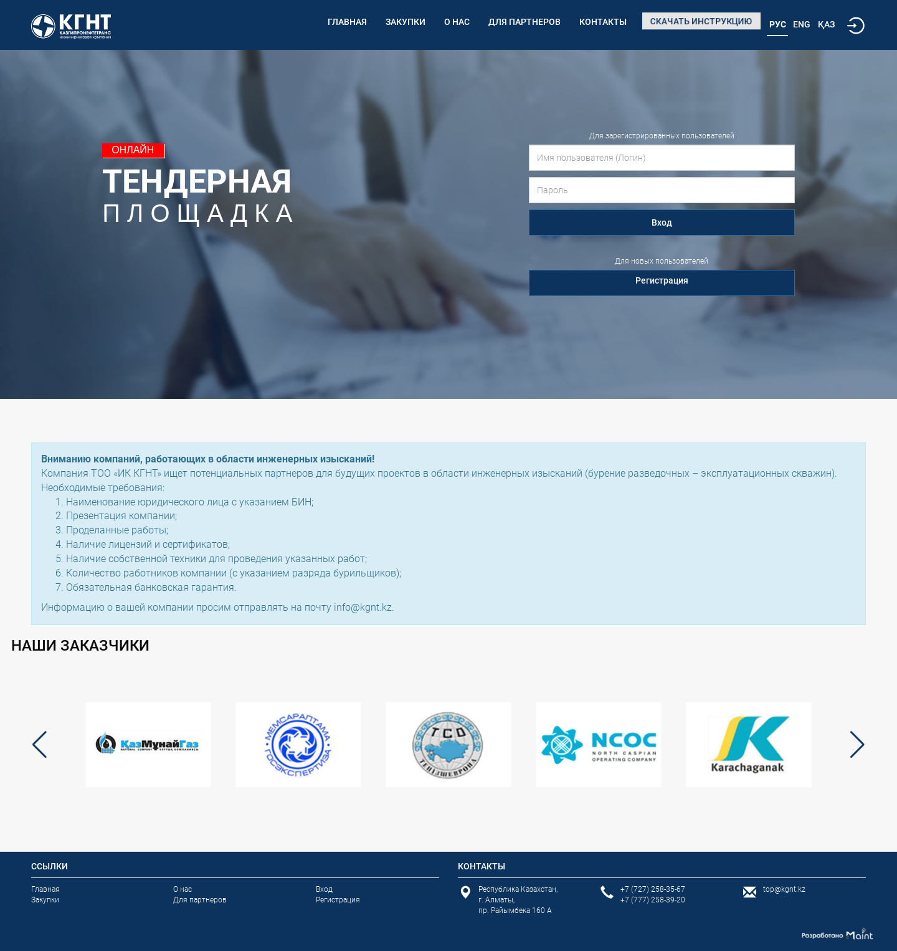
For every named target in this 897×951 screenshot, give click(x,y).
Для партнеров (524, 22)
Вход (662, 222)
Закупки (405, 22)
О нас (457, 22)
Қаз (826, 24)
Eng (801, 24)
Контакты (603, 22)
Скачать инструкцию (701, 21)
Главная (347, 22)
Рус (777, 24)
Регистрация (661, 280)
